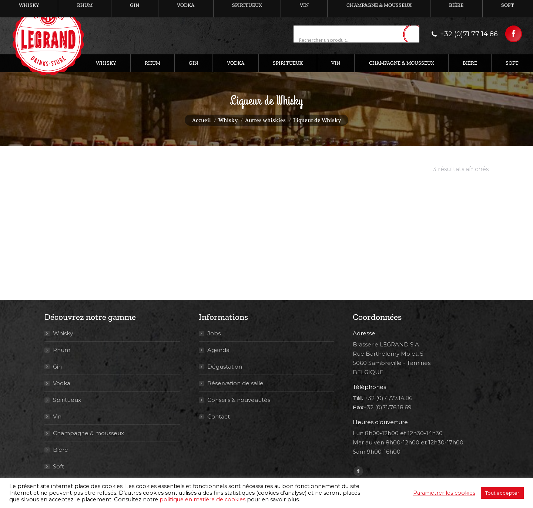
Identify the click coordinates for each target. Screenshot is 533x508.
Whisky (63, 333)
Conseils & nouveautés (238, 399)
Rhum (61, 349)
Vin (57, 416)
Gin (57, 366)
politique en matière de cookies (202, 499)
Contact (218, 416)
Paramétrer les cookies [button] (444, 493)
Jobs (214, 333)
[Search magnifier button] (414, 34)
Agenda (218, 349)
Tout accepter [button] (502, 493)
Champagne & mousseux (88, 433)
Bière (60, 449)
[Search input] (350, 40)
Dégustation (224, 366)
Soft (58, 466)
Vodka (61, 383)
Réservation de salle (235, 383)
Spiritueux (67, 399)
